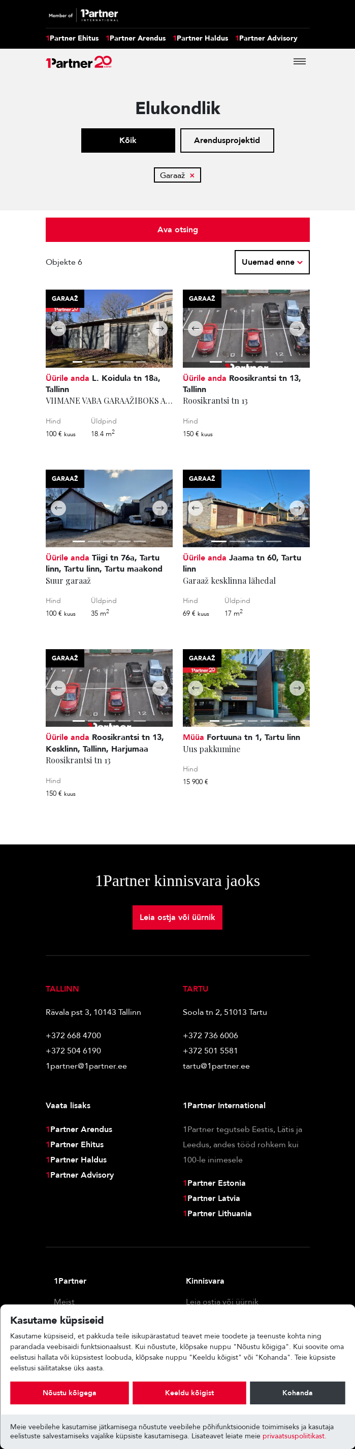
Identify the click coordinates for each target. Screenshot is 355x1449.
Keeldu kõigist (189, 1393)
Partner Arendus (136, 38)
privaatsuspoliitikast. (295, 1436)
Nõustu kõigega (69, 1393)
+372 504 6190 (73, 1050)
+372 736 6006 (210, 1035)
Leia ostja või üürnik (177, 917)
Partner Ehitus (72, 38)
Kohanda (297, 1393)
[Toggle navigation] (299, 61)
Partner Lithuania (217, 1213)
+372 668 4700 (73, 1035)
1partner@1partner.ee (86, 1066)
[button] (58, 328)
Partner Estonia (214, 1183)
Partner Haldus (200, 38)
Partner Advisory (266, 38)
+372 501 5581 (210, 1050)
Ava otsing (177, 229)
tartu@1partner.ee (216, 1066)
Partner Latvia (211, 1198)
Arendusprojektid (227, 140)
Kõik (128, 140)
